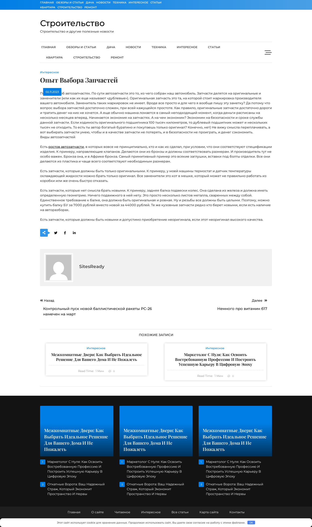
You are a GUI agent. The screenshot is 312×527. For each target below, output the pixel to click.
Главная (47, 2)
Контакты (237, 512)
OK (251, 522)
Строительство (70, 7)
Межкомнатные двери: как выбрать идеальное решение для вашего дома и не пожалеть (96, 357)
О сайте (97, 512)
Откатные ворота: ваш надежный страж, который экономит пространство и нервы (76, 489)
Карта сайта (208, 512)
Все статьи (179, 512)
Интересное (138, 2)
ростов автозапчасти (66, 147)
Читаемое (122, 512)
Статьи (156, 2)
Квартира (47, 7)
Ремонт (90, 7)
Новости (103, 2)
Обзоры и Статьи (70, 2)
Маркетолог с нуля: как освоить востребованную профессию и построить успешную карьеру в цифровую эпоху (215, 359)
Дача (90, 2)
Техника (119, 2)
